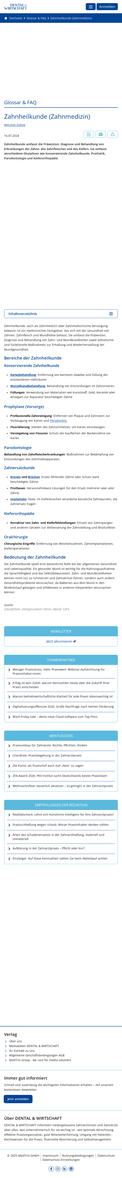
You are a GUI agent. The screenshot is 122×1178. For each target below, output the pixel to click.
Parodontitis (58, 421)
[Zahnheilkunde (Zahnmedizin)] (71, 18)
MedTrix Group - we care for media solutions (40, 1060)
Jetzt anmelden (18, 1099)
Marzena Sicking (14, 125)
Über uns (15, 1041)
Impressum (50, 1155)
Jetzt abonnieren (59, 641)
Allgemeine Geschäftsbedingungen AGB (36, 1055)
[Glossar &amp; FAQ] (36, 18)
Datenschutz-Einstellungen (61, 1160)
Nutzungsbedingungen (78, 1155)
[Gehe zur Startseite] (13, 18)
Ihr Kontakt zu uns (22, 1051)
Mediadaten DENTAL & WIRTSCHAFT (34, 1046)
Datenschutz (106, 1155)
